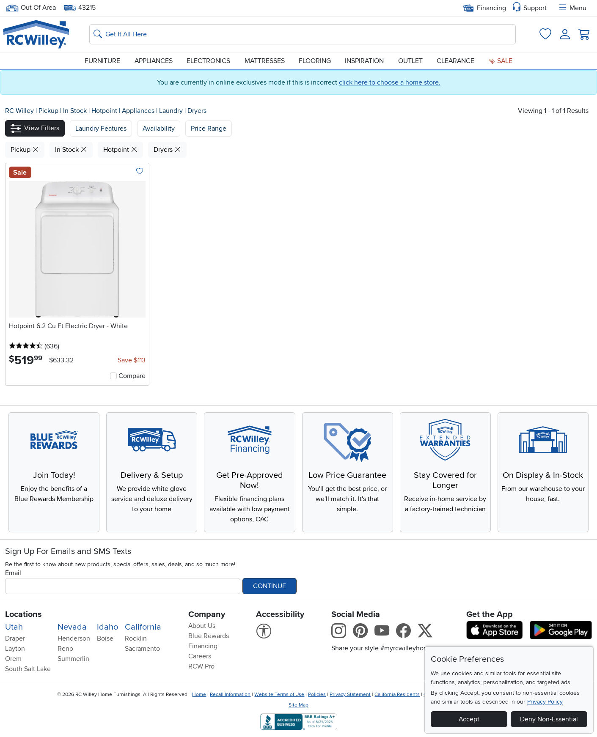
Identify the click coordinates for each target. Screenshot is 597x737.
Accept (469, 719)
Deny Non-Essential (549, 719)
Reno (65, 648)
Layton (15, 648)
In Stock (75, 111)
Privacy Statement (350, 694)
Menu (572, 8)
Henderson (74, 638)
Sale (500, 61)
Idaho (107, 627)
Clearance (455, 61)
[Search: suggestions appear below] (302, 34)
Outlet (410, 61)
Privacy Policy (545, 701)
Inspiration (364, 61)
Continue (269, 586)
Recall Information (230, 694)
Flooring (315, 61)
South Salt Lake (28, 669)
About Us (201, 626)
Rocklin (136, 638)
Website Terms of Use (279, 694)
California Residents (397, 694)
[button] (35, 128)
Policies (317, 694)
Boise (105, 638)
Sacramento (142, 648)
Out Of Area (31, 8)
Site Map (298, 705)
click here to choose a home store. (389, 82)
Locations (23, 614)
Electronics (208, 61)
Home (199, 694)
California (143, 627)
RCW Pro (201, 666)
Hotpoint (105, 111)
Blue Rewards (208, 636)
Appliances (154, 61)
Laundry (171, 111)
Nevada (72, 627)
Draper (15, 638)
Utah (14, 627)
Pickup (49, 111)
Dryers (196, 111)
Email (13, 573)
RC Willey (19, 111)
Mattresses (265, 61)
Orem (13, 659)
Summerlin (73, 659)
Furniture (102, 61)
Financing (484, 8)
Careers (199, 656)
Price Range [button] (208, 128)
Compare (132, 376)
